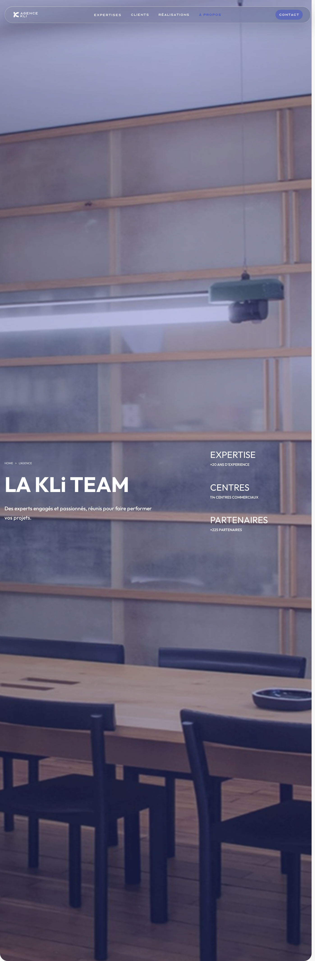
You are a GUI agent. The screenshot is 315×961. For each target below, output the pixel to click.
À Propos (210, 14)
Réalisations (173, 14)
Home (9, 463)
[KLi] (25, 15)
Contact (289, 14)
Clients (140, 14)
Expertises (107, 14)
